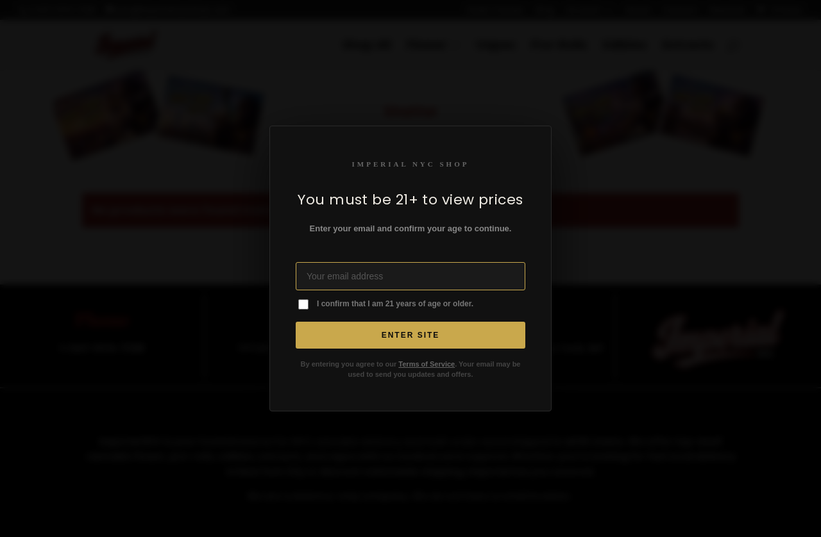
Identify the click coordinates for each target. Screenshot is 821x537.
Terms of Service (426, 364)
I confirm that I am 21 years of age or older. (395, 303)
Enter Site (411, 335)
